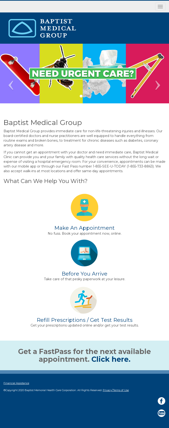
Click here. (110, 359)
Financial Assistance (16, 383)
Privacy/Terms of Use (116, 390)
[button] (156, 73)
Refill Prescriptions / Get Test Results (85, 320)
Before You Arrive (84, 274)
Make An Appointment (84, 228)
